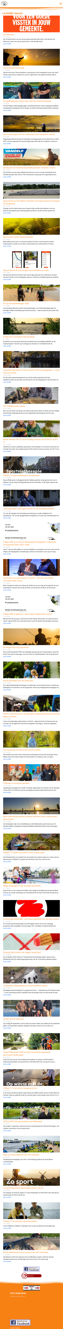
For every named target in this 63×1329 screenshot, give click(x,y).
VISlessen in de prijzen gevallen (16, 783)
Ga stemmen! (8, 35)
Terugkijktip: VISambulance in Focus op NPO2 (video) (25, 986)
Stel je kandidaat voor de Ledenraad (18, 681)
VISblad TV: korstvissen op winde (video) (20, 1221)
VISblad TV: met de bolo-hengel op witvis (20, 1088)
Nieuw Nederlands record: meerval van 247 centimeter (25, 1252)
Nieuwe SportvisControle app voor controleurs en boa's (26, 270)
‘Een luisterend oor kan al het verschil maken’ (22, 750)
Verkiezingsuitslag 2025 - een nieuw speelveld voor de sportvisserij (31, 919)
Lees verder (7, 44)
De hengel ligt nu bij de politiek (16, 647)
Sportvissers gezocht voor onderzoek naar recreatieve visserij (29, 134)
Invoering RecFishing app (13, 68)
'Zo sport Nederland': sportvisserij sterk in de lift (23, 1188)
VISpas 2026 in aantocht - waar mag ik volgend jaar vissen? (27, 614)
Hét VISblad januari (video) (14, 406)
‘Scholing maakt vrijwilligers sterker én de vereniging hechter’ (28, 509)
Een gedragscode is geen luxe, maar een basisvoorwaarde (27, 101)
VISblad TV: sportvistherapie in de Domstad (21, 475)
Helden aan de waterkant (13, 1019)
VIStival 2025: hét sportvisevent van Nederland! (22, 1121)
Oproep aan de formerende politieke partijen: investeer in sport (29, 168)
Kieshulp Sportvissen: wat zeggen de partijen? (22, 952)
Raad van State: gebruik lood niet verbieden (21, 1155)
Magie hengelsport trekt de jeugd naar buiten (22, 886)
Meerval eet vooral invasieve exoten (18, 237)
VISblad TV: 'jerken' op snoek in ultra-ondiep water (24, 852)
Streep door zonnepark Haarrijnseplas (19, 337)
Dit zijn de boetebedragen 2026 (16, 303)
